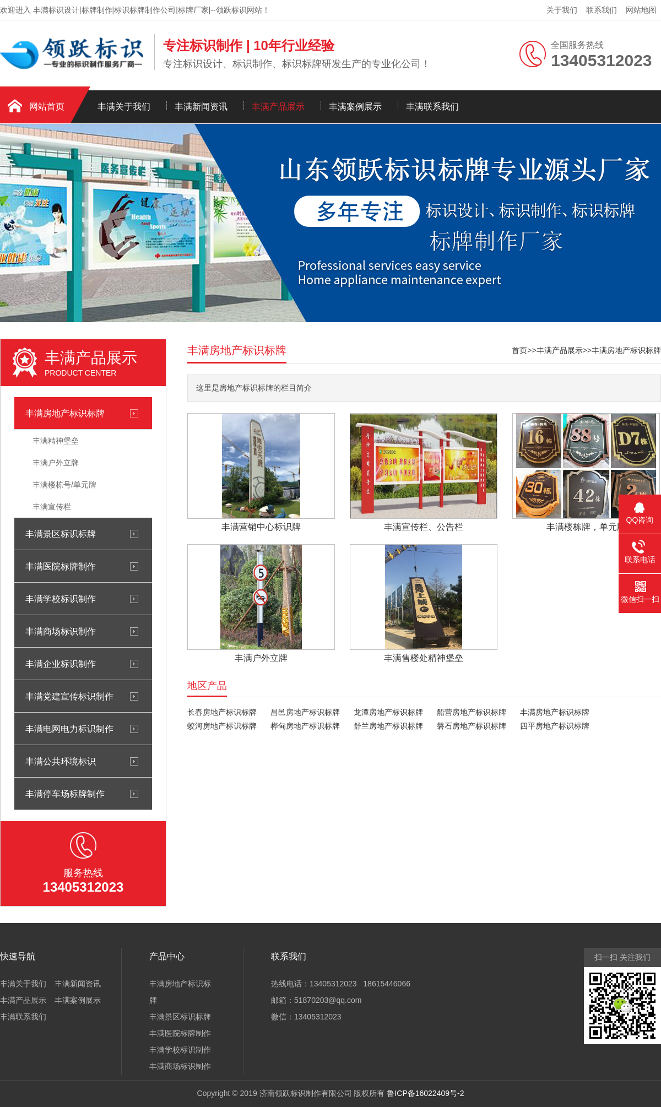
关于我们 (561, 10)
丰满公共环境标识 (60, 761)
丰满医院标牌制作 (60, 566)
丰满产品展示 (278, 106)
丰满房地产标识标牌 (65, 413)
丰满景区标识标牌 (60, 534)
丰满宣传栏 (51, 506)
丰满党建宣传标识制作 (69, 696)
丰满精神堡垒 (55, 440)
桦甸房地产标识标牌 (305, 725)
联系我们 (601, 10)
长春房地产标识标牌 (222, 712)
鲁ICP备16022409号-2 (425, 1093)
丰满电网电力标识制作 (69, 729)
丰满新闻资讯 (201, 106)
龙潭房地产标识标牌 (388, 712)
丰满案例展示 (355, 106)
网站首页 (46, 106)
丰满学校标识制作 (60, 599)
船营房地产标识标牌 (471, 712)
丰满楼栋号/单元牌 (64, 484)
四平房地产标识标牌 (554, 725)
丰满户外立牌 (55, 462)
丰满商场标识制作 (60, 631)
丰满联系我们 (432, 106)
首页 (519, 350)
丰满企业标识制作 (60, 664)
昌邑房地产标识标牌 (305, 712)
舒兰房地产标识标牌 (388, 725)
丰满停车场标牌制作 (65, 794)
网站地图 (641, 10)
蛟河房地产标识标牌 (222, 725)
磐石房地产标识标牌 (471, 725)
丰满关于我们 (123, 106)
